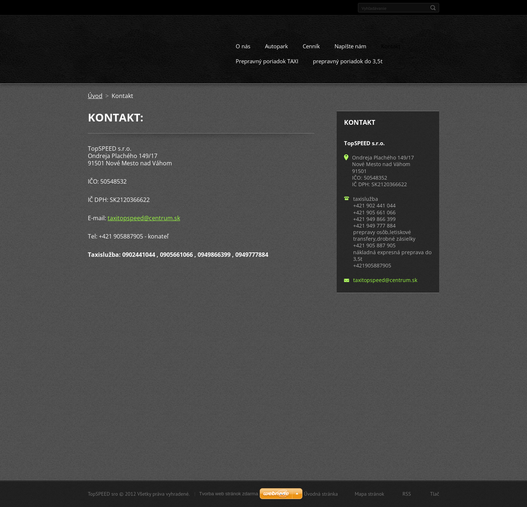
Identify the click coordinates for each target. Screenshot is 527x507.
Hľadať (433, 8)
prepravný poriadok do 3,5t (347, 60)
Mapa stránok (369, 494)
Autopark (276, 45)
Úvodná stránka (321, 494)
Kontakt (390, 45)
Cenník (311, 45)
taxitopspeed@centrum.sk (144, 218)
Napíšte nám (350, 45)
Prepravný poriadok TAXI (267, 60)
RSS (407, 494)
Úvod (95, 95)
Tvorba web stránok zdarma (228, 493)
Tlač (434, 494)
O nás (243, 45)
